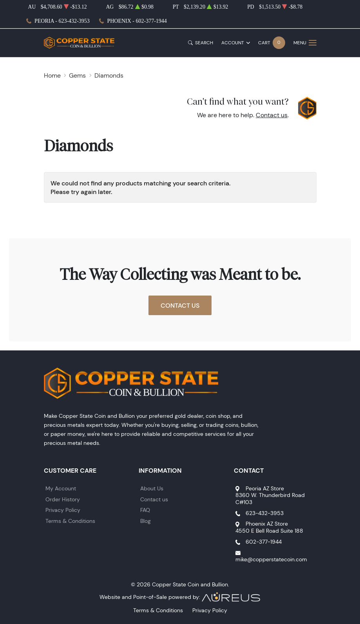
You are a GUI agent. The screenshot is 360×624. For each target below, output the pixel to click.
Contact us (272, 115)
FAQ (145, 509)
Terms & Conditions (70, 520)
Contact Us (180, 305)
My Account (60, 488)
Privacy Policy (62, 509)
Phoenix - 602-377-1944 (136, 21)
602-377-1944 (264, 541)
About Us (151, 488)
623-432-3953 (265, 513)
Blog (145, 520)
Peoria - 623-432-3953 (62, 21)
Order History (62, 499)
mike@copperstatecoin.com (271, 559)
